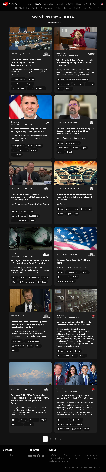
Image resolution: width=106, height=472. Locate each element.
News (38, 4)
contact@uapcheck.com (13, 455)
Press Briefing (32, 8)
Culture (48, 4)
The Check (19, 8)
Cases (100, 8)
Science (59, 4)
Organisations (47, 8)
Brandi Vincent (61, 53)
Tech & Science (80, 8)
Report (94, 4)
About (69, 4)
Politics (59, 8)
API (85, 4)
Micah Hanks (15, 254)
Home (29, 4)
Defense (68, 8)
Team (78, 4)
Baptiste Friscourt (62, 389)
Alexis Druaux (61, 315)
